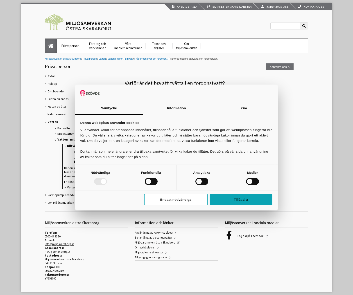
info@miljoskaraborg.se (59, 244)
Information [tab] (176, 108)
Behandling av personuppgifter (153, 237)
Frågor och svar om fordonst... (151, 58)
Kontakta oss (311, 6)
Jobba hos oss (275, 6)
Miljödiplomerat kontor (149, 252)
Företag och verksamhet (97, 46)
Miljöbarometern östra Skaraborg (155, 242)
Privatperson (70, 46)
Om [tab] (244, 108)
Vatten (102, 58)
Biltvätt (129, 58)
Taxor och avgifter (159, 46)
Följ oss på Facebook (251, 236)
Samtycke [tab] (109, 108)
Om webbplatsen (145, 247)
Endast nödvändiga (175, 199)
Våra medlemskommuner (128, 46)
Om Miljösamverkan (186, 46)
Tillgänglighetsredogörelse (151, 257)
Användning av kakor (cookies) (154, 233)
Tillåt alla (241, 199)
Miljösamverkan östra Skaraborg (63, 58)
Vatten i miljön (115, 58)
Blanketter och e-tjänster (229, 6)
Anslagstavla (184, 6)
